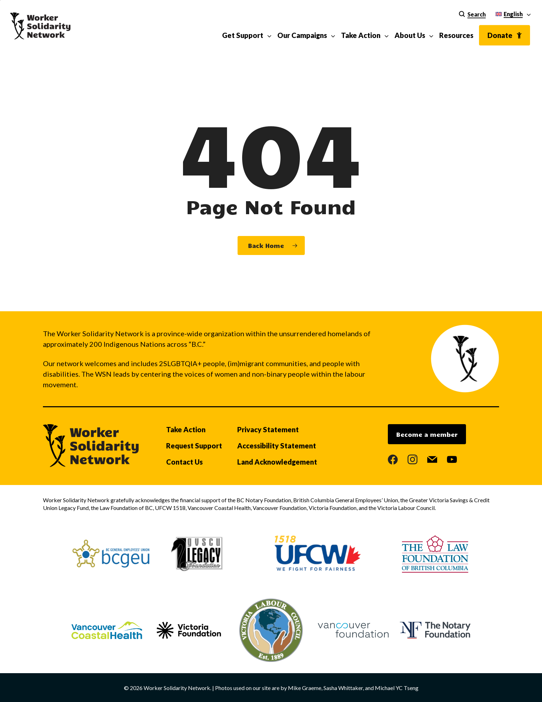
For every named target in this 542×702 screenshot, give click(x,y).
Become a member (427, 434)
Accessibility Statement (276, 445)
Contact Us (184, 462)
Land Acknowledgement (277, 462)
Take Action (186, 429)
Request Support (194, 445)
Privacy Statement (268, 429)
